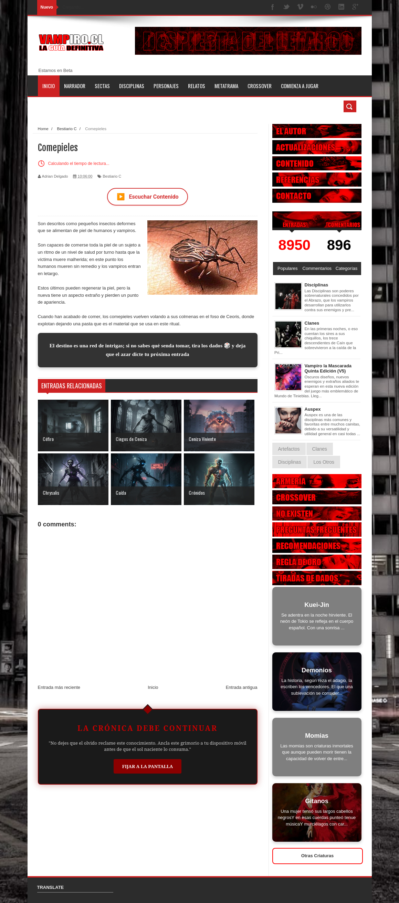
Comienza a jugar (299, 86)
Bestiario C (112, 176)
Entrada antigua (242, 687)
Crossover (260, 86)
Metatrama (226, 86)
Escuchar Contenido (148, 197)
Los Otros (323, 462)
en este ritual (166, 323)
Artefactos (289, 449)
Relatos (196, 86)
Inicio (48, 86)
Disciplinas (131, 86)
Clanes (312, 323)
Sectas (102, 86)
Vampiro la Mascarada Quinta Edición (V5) (328, 368)
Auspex (313, 409)
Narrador (74, 86)
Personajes (166, 86)
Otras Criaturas (317, 855)
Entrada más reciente (59, 687)
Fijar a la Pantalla (147, 766)
